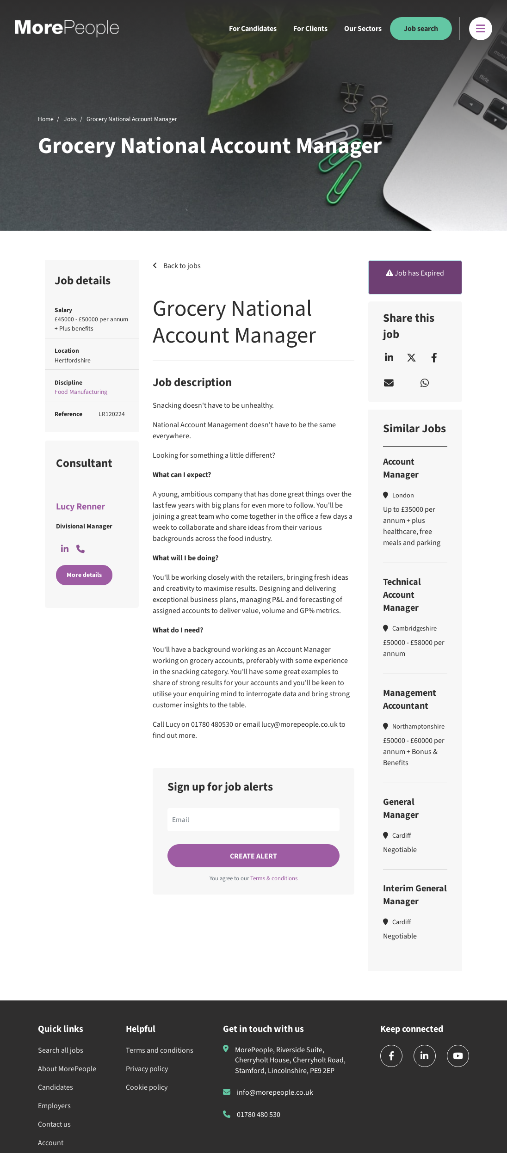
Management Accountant (409, 699)
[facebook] (391, 1056)
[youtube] (458, 1056)
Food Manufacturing (81, 391)
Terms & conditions (273, 878)
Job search (421, 29)
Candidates (55, 1087)
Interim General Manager (415, 895)
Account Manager (401, 468)
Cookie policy (146, 1087)
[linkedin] (425, 1056)
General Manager (401, 809)
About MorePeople (67, 1069)
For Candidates (253, 29)
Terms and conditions (159, 1050)
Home (46, 119)
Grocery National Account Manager (132, 119)
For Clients (310, 29)
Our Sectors (363, 29)
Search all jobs (60, 1050)
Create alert (253, 856)
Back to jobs (181, 266)
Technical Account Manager (402, 595)
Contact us (54, 1124)
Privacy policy (147, 1069)
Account (50, 1143)
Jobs (70, 119)
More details (84, 575)
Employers (54, 1106)
